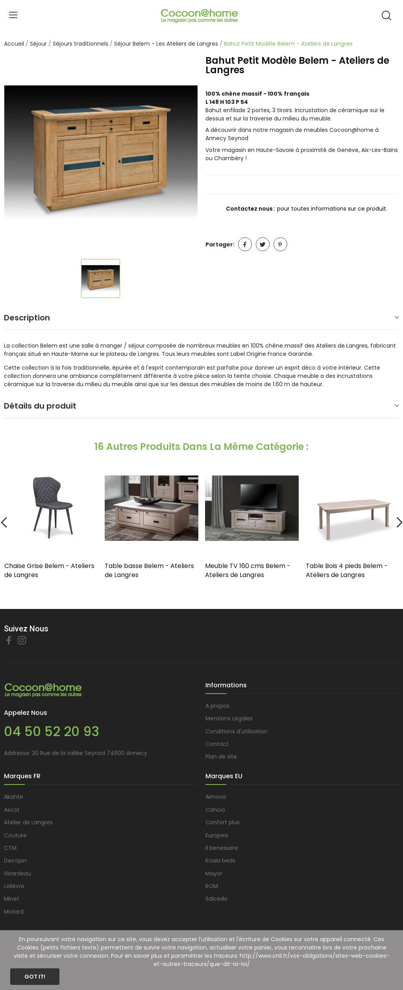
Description (27, 317)
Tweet (263, 244)
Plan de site (221, 757)
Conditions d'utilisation (236, 731)
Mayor (213, 873)
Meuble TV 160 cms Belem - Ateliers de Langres (247, 570)
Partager (245, 244)
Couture (15, 835)
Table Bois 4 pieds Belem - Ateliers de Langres (347, 570)
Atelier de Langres (28, 822)
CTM (10, 848)
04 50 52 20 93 (51, 731)
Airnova (215, 797)
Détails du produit (40, 405)
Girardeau (17, 873)
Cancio (215, 810)
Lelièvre (14, 886)
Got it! (34, 977)
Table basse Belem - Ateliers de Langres (149, 570)
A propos (217, 706)
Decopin (15, 860)
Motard (14, 912)
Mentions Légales (229, 718)
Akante (13, 797)
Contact (217, 744)
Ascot (12, 810)
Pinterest (280, 244)
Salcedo (216, 899)
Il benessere (221, 848)
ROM (211, 886)
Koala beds (220, 860)
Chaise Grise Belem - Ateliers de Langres (49, 570)
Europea (216, 835)
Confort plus (222, 822)
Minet (11, 899)
